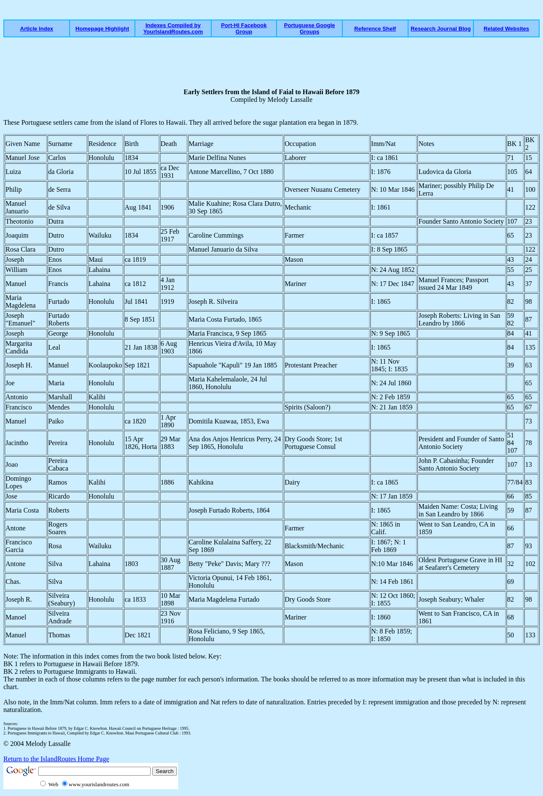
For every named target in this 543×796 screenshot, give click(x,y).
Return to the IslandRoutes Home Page (56, 758)
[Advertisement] (304, 63)
